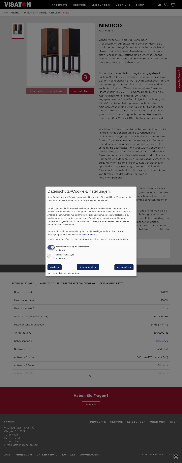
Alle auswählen (124, 267)
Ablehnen (54, 267)
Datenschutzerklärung (86, 234)
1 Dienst (60, 258)
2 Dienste (61, 250)
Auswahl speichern (88, 267)
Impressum (52, 273)
